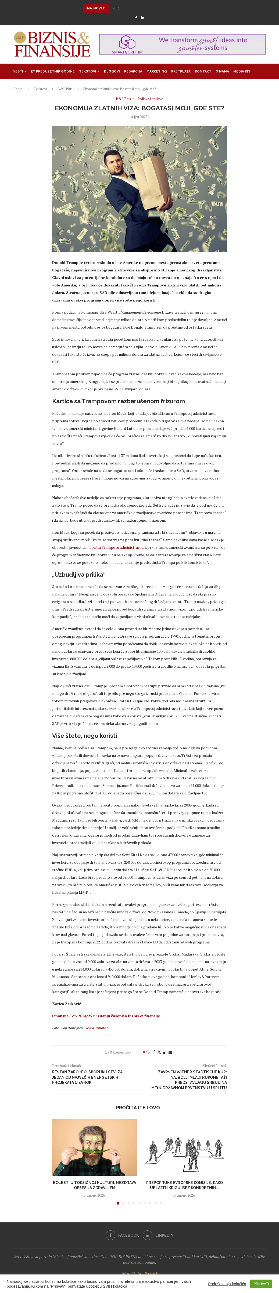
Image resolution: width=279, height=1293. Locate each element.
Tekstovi (87, 71)
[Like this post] (148, 1052)
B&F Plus (65, 88)
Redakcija (133, 71)
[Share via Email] (170, 1052)
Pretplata (181, 71)
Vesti (18, 71)
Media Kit (242, 71)
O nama (222, 71)
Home (18, 88)
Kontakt (203, 71)
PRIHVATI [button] (261, 1284)
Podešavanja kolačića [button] (227, 1284)
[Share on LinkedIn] (164, 1052)
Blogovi (112, 71)
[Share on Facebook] (154, 1052)
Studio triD (147, 1273)
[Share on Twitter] (159, 1052)
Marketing (156, 71)
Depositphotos (96, 1027)
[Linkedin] (142, 17)
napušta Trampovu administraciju (115, 547)
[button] (114, 8)
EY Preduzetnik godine (53, 71)
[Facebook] (136, 17)
